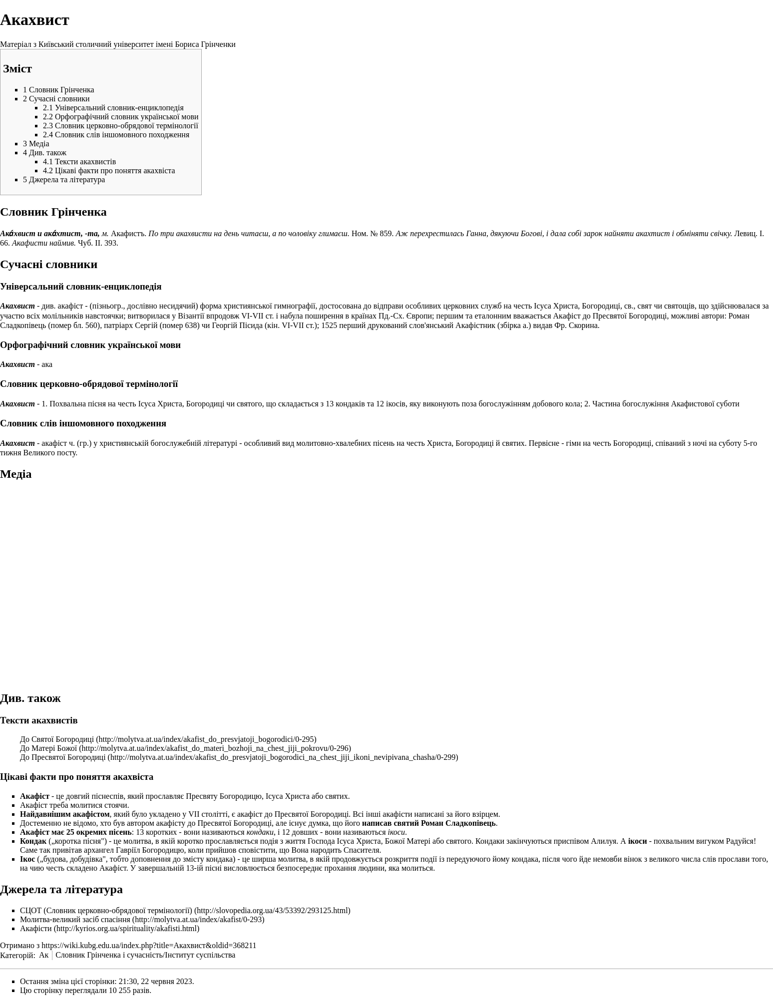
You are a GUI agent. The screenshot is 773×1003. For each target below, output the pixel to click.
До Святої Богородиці (57, 739)
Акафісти (36, 928)
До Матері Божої (48, 748)
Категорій (16, 955)
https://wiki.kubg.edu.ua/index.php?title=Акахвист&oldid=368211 (148, 945)
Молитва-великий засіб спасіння (75, 919)
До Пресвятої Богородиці (63, 757)
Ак (43, 955)
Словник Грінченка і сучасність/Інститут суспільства (145, 955)
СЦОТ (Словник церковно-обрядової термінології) (106, 910)
